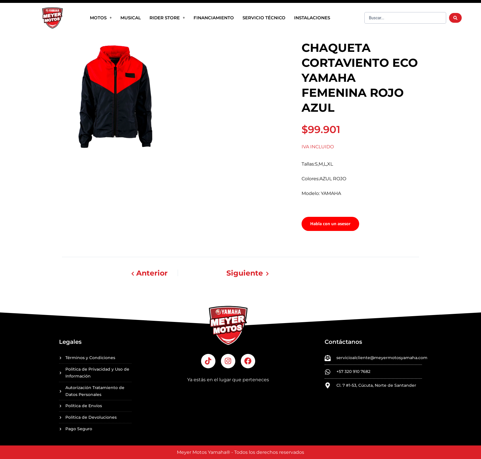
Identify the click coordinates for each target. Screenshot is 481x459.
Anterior (149, 276)
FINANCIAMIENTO (214, 17)
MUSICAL (130, 17)
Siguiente (249, 276)
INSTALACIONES (312, 17)
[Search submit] (455, 18)
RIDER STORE (167, 17)
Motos (101, 17)
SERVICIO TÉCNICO (264, 17)
